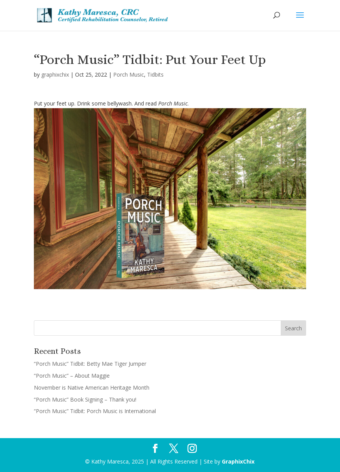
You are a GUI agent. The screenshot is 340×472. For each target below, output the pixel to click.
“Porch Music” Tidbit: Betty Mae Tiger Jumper (90, 363)
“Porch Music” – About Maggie (72, 375)
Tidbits (155, 74)
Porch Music (128, 74)
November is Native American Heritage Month (91, 387)
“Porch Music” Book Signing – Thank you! (85, 399)
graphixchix (55, 74)
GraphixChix (238, 461)
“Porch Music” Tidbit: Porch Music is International (95, 411)
